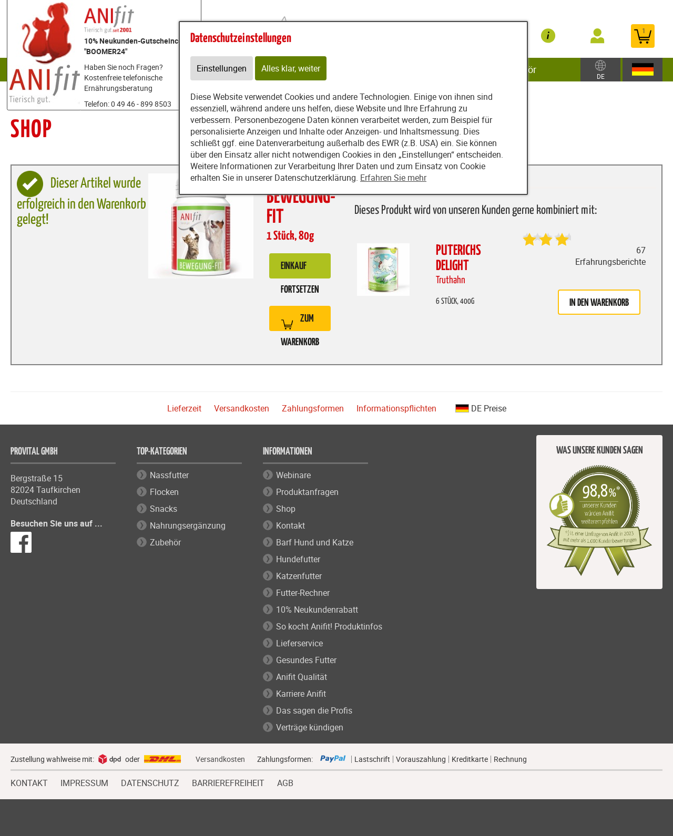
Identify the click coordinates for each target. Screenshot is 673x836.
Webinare (293, 475)
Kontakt (290, 525)
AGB (285, 783)
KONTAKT (29, 782)
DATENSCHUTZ (150, 782)
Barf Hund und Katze (314, 542)
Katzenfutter (299, 576)
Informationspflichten (396, 408)
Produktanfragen (307, 492)
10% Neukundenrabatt (317, 609)
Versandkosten (241, 408)
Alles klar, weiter (290, 68)
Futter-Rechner (303, 592)
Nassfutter (169, 475)
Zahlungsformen (313, 408)
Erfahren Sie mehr (393, 177)
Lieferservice (299, 643)
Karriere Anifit (301, 693)
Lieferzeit (184, 408)
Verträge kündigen (309, 727)
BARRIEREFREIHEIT (228, 782)
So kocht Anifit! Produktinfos (329, 626)
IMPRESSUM (84, 782)
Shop (285, 508)
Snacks (163, 508)
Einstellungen (222, 68)
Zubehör (165, 542)
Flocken (164, 492)
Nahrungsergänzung (188, 525)
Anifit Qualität (301, 677)
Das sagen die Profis (314, 710)
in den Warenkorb (599, 303)
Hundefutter (298, 559)
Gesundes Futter (306, 660)
